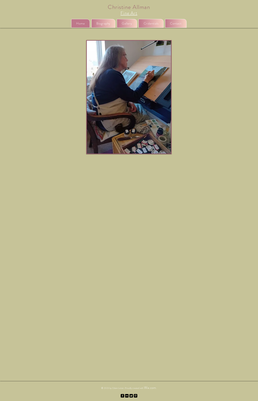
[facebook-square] (122, 396)
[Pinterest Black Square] (135, 396)
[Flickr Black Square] (127, 396)
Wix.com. (150, 387)
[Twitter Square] (131, 396)
